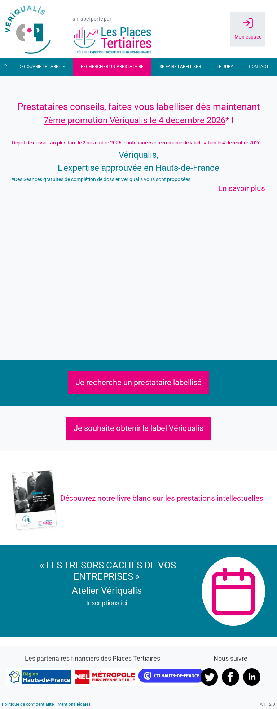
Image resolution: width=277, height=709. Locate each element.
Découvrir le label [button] (40, 66)
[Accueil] (5, 67)
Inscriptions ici (106, 603)
